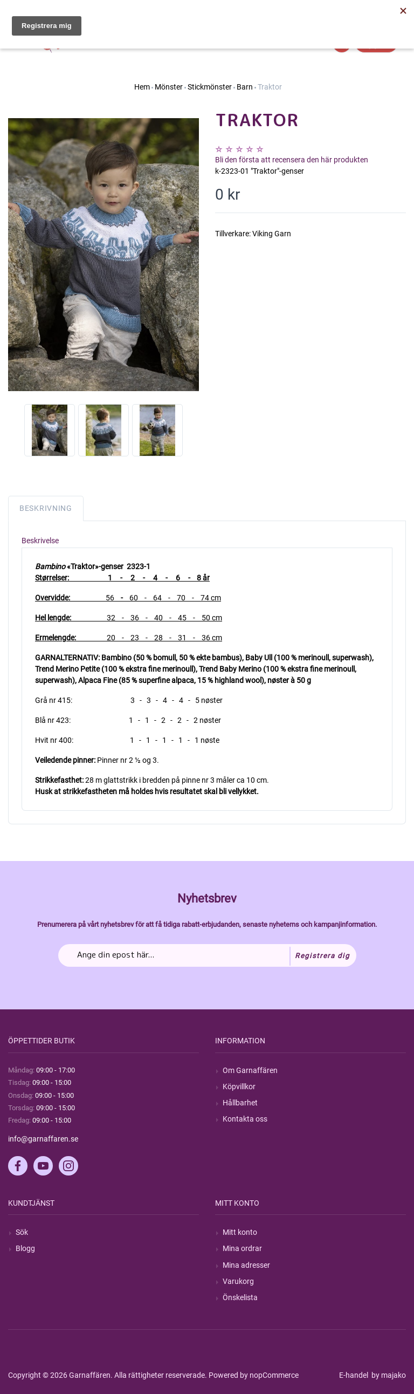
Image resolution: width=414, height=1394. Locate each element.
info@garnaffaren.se (43, 1139)
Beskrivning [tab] (45, 508)
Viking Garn (271, 233)
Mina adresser (246, 1265)
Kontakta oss (245, 1119)
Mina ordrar (242, 1248)
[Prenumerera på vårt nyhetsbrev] (207, 955)
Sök (22, 1232)
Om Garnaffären (250, 1070)
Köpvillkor (239, 1086)
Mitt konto (240, 1232)
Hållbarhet (240, 1102)
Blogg (25, 1248)
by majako (388, 1375)
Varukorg (238, 1281)
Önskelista (240, 1297)
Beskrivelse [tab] (40, 540)
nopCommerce (274, 1375)
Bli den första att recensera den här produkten (291, 159)
